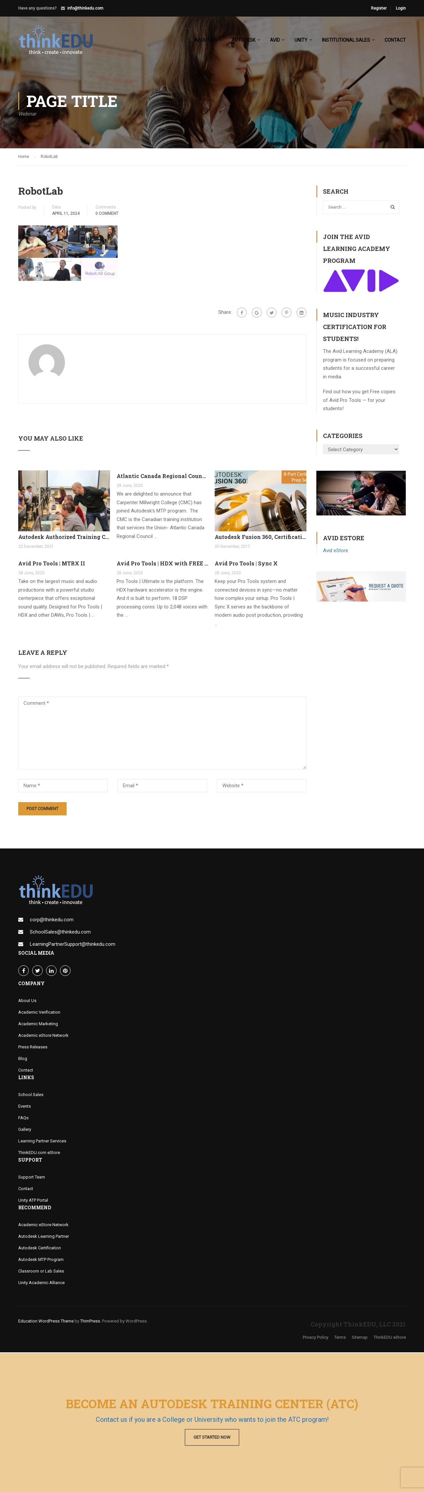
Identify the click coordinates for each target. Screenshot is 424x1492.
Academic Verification (39, 1012)
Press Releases (32, 1047)
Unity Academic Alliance (41, 1283)
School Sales (30, 1095)
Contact (395, 40)
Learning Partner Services (42, 1141)
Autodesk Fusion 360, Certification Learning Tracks (260, 537)
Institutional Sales (346, 40)
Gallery (24, 1130)
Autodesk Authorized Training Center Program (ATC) (64, 537)
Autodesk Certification (39, 1248)
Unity (300, 40)
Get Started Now (212, 1437)
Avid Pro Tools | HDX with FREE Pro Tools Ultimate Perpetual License (162, 563)
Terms (340, 1337)
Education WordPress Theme (46, 1321)
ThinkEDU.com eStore (39, 1153)
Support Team (31, 1177)
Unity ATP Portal (33, 1200)
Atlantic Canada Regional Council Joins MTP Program (162, 476)
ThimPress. (90, 1321)
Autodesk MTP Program (41, 1260)
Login (401, 8)
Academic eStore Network (43, 1036)
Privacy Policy (315, 1337)
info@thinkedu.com (85, 8)
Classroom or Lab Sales (41, 1271)
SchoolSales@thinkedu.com (60, 933)
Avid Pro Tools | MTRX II (51, 563)
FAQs (23, 1118)
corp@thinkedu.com (52, 920)
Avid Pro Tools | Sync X (246, 563)
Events (24, 1106)
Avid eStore (335, 551)
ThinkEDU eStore (390, 1337)
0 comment (106, 214)
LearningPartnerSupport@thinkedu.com (72, 945)
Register (379, 8)
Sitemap (360, 1337)
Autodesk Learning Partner (43, 1236)
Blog (22, 1059)
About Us (27, 1001)
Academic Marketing (38, 1024)
